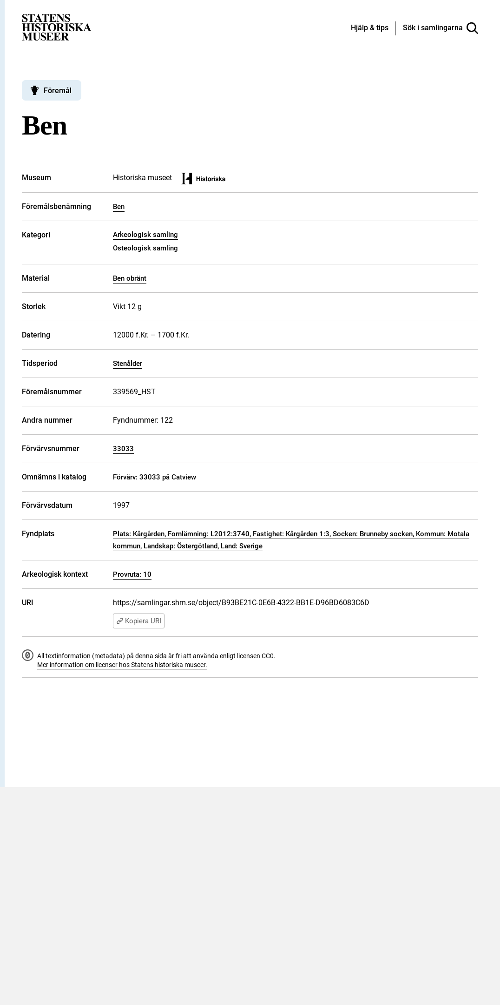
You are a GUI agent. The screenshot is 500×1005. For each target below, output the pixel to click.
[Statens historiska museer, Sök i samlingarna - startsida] (57, 27)
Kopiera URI (138, 621)
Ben (119, 206)
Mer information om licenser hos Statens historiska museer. (122, 664)
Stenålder (127, 363)
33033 (123, 449)
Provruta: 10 (132, 574)
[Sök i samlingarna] (440, 28)
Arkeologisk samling (145, 234)
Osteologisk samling (145, 248)
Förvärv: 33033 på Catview (154, 477)
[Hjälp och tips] (369, 28)
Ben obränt (129, 278)
